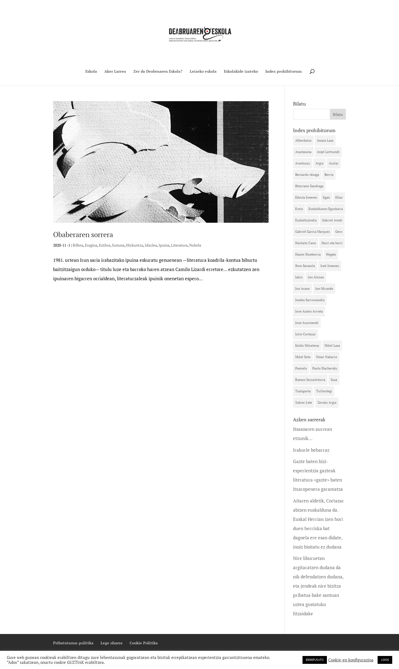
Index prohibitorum (283, 71)
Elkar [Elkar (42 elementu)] (339, 197)
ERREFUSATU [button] (315, 660)
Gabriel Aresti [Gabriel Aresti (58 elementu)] (332, 220)
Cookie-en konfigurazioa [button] (351, 660)
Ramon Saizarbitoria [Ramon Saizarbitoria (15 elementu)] (310, 380)
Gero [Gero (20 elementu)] (338, 232)
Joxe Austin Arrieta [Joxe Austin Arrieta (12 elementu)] (309, 311)
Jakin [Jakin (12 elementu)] (299, 277)
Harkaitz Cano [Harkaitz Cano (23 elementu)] (305, 243)
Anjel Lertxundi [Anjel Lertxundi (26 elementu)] (328, 152)
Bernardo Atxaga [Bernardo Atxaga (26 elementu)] (307, 175)
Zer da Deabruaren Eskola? (157, 71)
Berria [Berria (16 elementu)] (328, 175)
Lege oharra (112, 642)
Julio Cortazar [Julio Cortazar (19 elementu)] (305, 334)
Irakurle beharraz (311, 450)
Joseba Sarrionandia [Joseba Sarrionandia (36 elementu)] (309, 300)
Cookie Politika (144, 642)
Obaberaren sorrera (83, 234)
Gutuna (118, 245)
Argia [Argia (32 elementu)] (319, 163)
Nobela (195, 245)
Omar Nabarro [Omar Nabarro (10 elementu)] (326, 357)
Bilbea (78, 245)
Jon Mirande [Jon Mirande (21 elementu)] (324, 288)
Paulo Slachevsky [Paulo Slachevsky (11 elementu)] (324, 368)
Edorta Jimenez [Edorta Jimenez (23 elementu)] (306, 197)
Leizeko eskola (203, 71)
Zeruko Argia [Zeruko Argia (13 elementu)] (326, 402)
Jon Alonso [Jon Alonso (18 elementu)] (316, 277)
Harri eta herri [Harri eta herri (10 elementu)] (332, 243)
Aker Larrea (115, 71)
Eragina (91, 245)
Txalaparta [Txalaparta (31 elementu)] (303, 391)
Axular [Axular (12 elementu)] (334, 163)
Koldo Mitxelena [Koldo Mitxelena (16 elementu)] (307, 345)
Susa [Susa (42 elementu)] (334, 380)
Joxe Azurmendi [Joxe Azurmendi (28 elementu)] (306, 323)
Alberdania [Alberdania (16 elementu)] (303, 140)
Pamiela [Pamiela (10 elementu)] (301, 368)
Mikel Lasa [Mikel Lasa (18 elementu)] (332, 345)
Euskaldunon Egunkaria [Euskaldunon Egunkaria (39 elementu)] (325, 209)
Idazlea (151, 245)
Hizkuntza (134, 245)
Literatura (179, 245)
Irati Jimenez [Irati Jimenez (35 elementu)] (329, 266)
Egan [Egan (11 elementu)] (326, 197)
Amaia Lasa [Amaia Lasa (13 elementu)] (325, 140)
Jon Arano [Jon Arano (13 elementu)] (302, 288)
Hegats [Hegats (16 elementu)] (331, 254)
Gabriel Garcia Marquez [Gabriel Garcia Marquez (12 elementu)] (312, 232)
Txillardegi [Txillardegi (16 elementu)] (324, 391)
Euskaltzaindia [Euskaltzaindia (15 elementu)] (306, 220)
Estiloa (104, 245)
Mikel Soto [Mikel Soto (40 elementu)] (303, 357)
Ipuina (164, 245)
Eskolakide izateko (241, 71)
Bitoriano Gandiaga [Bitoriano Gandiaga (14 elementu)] (309, 186)
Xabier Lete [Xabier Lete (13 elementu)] (303, 402)
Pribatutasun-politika (73, 642)
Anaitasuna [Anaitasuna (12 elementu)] (303, 152)
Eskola (91, 71)
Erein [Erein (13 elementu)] (299, 209)
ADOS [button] (385, 660)
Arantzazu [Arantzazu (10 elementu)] (302, 163)
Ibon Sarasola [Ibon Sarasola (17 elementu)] (305, 266)
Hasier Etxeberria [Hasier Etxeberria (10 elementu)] (308, 254)
